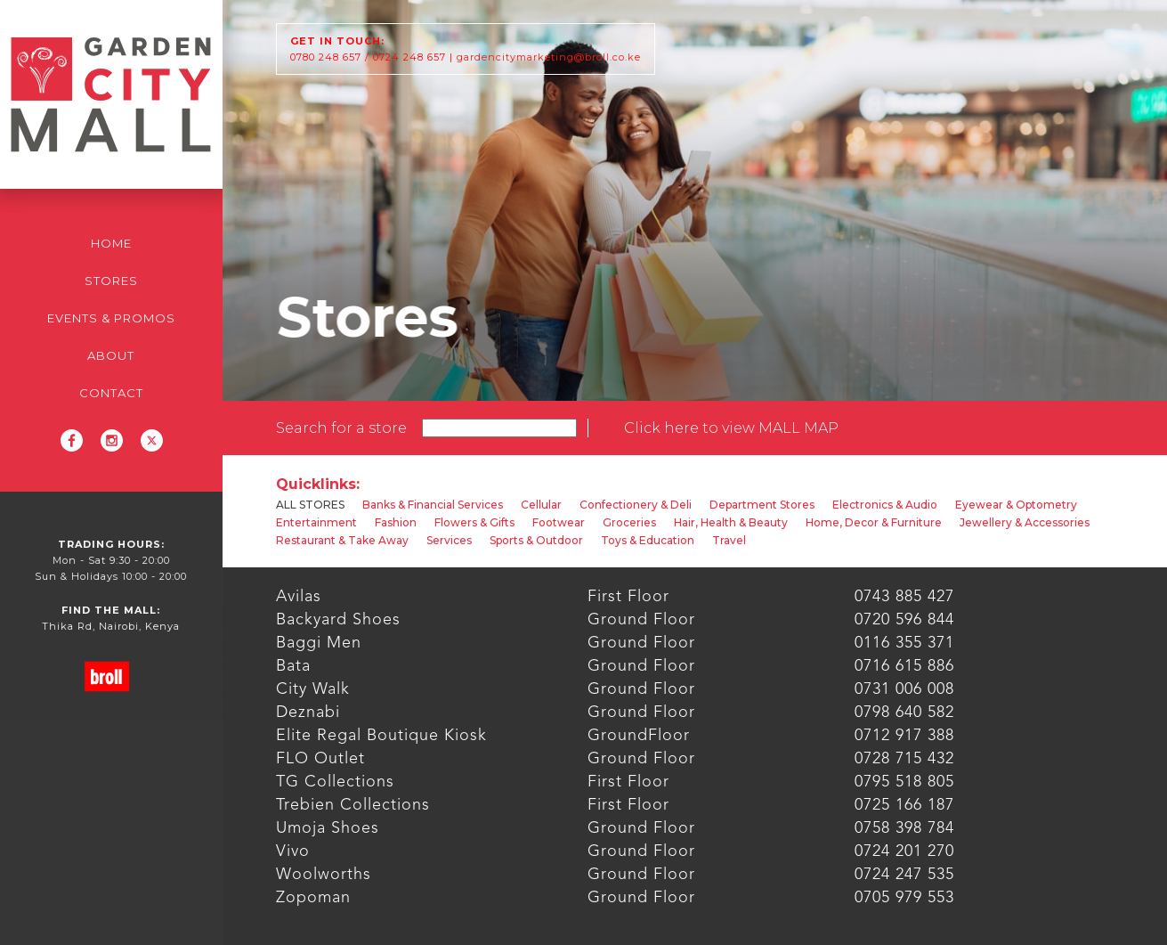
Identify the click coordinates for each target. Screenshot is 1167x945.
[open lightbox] (731, 428)
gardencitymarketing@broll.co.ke (549, 57)
